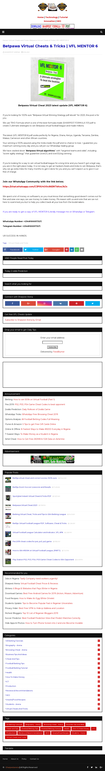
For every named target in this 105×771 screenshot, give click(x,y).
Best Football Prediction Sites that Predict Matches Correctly (51, 618)
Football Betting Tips (53, 663)
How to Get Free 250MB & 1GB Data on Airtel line (41, 439)
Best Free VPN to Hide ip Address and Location (41, 608)
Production (53, 686)
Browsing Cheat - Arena (53, 650)
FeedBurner (59, 352)
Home (40, 17)
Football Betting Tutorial (53, 668)
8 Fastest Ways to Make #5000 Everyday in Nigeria (45, 429)
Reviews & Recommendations (53, 690)
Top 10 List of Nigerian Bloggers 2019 (40, 613)
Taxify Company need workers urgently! (39, 578)
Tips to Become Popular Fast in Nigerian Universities (47, 603)
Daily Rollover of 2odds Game (36, 409)
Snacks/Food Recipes (53, 700)
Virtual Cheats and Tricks (18, 243)
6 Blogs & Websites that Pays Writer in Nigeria (35, 588)
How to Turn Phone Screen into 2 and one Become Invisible (54, 623)
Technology (51, 17)
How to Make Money (53, 677)
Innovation (49, 21)
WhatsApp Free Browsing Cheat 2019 (40, 414)
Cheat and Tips (53, 659)
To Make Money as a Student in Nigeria (39, 434)
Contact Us (34, 759)
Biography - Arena (53, 645)
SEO (59, 21)
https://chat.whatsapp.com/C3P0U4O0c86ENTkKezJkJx (35, 186)
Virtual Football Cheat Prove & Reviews (39, 583)
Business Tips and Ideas (53, 654)
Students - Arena (53, 704)
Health (53, 672)
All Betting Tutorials (53, 641)
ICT (53, 681)
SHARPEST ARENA (12, 52)
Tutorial (63, 17)
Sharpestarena (12, 767)
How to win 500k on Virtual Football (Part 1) (34, 399)
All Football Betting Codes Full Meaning (40, 419)
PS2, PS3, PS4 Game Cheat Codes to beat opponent (40, 404)
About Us (14, 759)
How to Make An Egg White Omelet (36, 598)
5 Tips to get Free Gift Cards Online (39, 424)
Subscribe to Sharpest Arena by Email (23, 320)
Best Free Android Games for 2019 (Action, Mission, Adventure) (53, 593)
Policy (24, 759)
